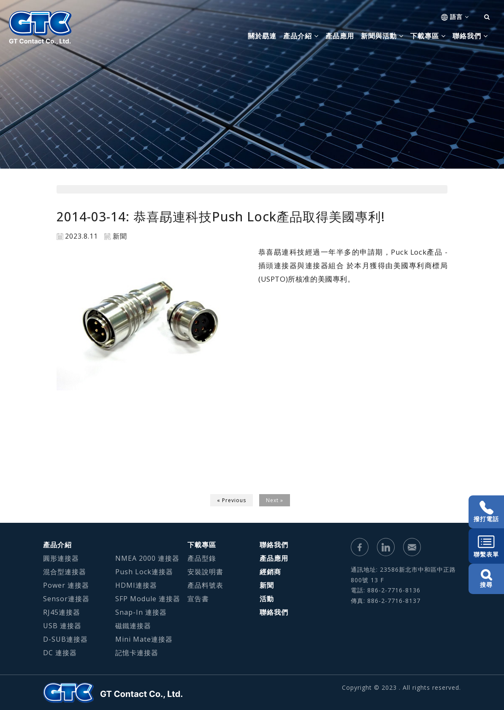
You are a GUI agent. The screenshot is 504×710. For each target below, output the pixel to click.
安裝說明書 (205, 571)
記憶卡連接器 (136, 652)
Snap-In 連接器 (141, 612)
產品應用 (339, 35)
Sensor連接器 (66, 598)
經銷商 (270, 571)
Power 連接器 (66, 585)
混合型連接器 (64, 571)
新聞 (267, 585)
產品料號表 (205, 585)
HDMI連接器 (136, 585)
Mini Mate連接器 (144, 639)
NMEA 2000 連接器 (147, 558)
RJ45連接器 (61, 612)
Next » (274, 500)
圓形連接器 (61, 558)
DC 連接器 (60, 652)
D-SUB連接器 (65, 639)
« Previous (231, 500)
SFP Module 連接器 (147, 598)
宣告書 (198, 598)
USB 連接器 (62, 625)
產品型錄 (201, 558)
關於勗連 (262, 35)
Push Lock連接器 (144, 571)
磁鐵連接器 (133, 625)
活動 (267, 598)
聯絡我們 (274, 544)
